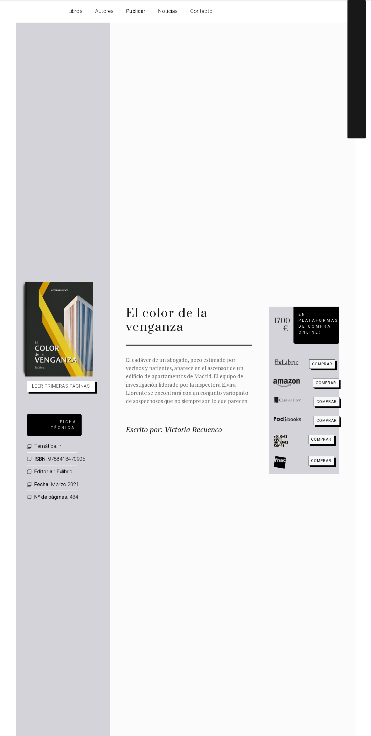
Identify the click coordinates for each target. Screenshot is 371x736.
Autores (104, 11)
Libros (75, 11)
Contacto (201, 11)
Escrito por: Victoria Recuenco (174, 429)
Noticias (168, 11)
